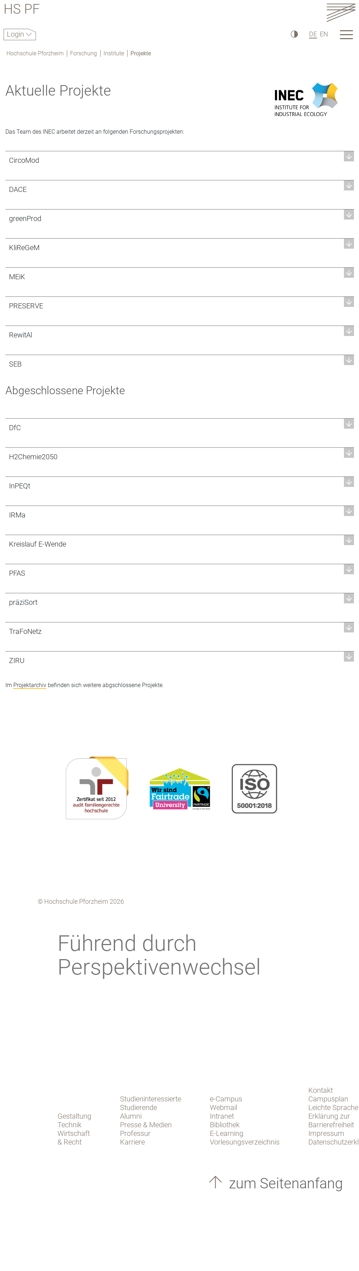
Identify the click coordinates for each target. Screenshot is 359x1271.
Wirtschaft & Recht (73, 1137)
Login (16, 34)
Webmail (223, 1107)
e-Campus (226, 1099)
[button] (179, 160)
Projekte (140, 53)
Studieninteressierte (150, 1099)
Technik (69, 1124)
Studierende (138, 1107)
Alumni (131, 1116)
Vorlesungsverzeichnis (245, 1142)
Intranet (222, 1116)
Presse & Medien (146, 1124)
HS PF (22, 10)
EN (324, 34)
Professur (135, 1133)
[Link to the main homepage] (341, 12)
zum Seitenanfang (284, 1183)
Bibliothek (225, 1124)
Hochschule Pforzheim (35, 53)
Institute (113, 53)
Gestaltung (74, 1116)
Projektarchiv (29, 685)
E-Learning (226, 1133)
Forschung (83, 53)
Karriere (132, 1142)
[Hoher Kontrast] (294, 34)
